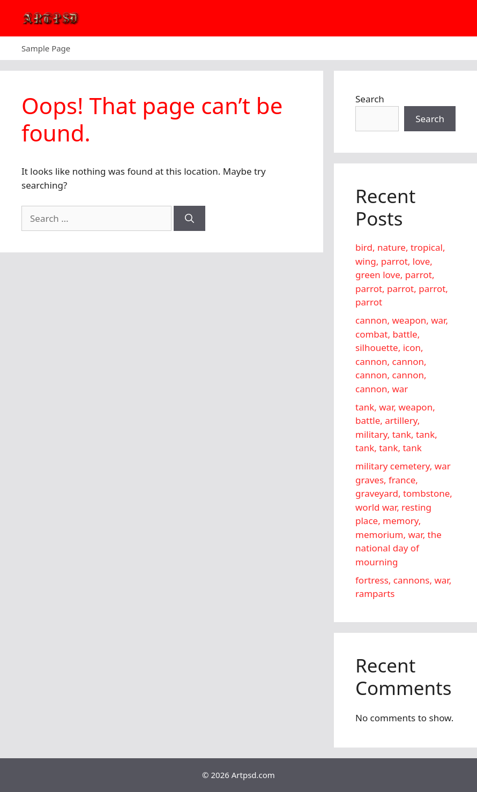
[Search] (189, 218)
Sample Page (45, 48)
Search (369, 99)
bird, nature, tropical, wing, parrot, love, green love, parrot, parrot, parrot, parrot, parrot (401, 274)
